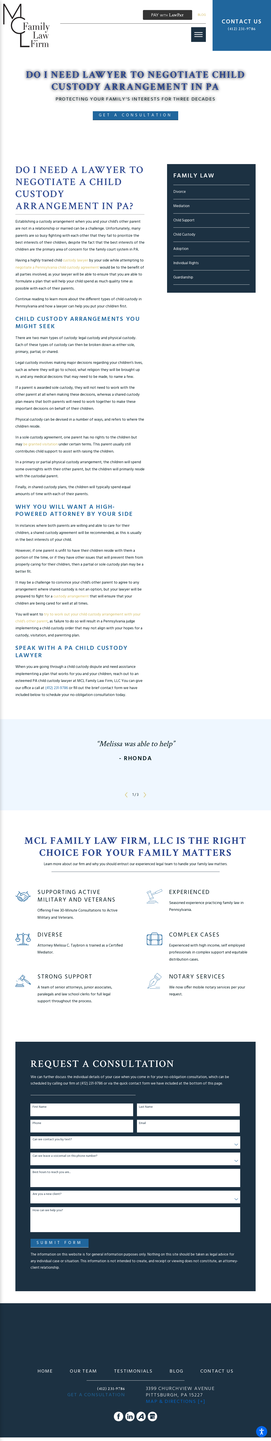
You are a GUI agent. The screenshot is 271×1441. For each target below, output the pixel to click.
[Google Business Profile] (152, 1416)
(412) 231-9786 (242, 29)
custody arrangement (71, 596)
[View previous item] (126, 794)
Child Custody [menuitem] (184, 235)
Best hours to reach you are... (51, 1172)
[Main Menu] (198, 34)
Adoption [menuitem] (180, 249)
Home (45, 1371)
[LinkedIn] (130, 1416)
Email (142, 1123)
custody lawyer (76, 260)
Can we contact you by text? (52, 1140)
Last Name (146, 1107)
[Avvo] (141, 1416)
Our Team (83, 1371)
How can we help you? (48, 1210)
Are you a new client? (47, 1194)
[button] (261, 1431)
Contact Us (217, 1371)
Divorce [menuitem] (179, 192)
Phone (37, 1123)
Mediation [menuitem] (181, 206)
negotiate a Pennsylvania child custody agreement (57, 268)
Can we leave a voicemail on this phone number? (65, 1156)
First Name (40, 1107)
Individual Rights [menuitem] (186, 263)
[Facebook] (118, 1416)
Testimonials (133, 1371)
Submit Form (60, 1243)
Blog (202, 15)
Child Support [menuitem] (183, 220)
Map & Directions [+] (175, 1402)
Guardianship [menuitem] (183, 277)
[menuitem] (45, 1371)
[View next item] (144, 794)
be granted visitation (40, 444)
